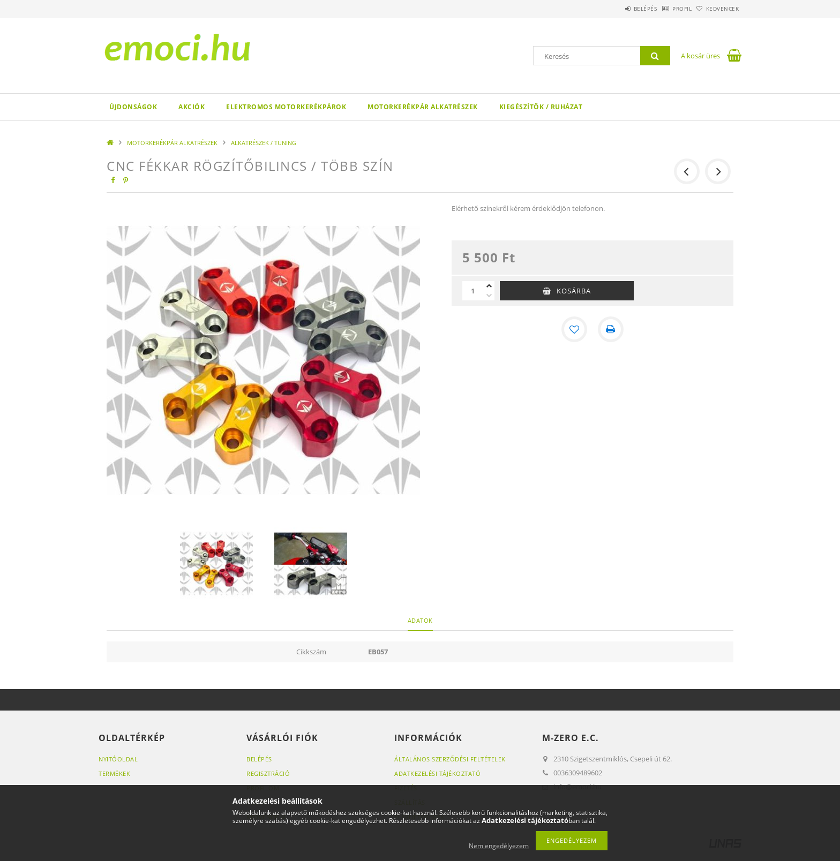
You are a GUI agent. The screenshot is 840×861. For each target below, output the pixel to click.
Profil (665, 8)
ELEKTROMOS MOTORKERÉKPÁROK (286, 106)
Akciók (191, 106)
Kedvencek (717, 8)
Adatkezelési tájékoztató (437, 773)
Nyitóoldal (118, 759)
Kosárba (574, 291)
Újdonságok (133, 106)
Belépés (617, 8)
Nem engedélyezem (499, 845)
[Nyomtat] (611, 329)
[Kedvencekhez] (574, 329)
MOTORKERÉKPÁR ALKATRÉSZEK (423, 106)
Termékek (114, 773)
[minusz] (489, 295)
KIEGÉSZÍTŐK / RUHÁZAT (541, 106)
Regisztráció (268, 773)
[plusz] (489, 286)
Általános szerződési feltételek (450, 759)
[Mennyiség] (473, 290)
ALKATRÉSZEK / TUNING (263, 143)
